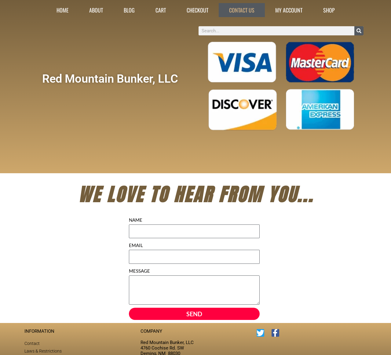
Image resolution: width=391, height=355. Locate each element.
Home (62, 10)
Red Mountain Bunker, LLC (110, 78)
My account (288, 10)
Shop (329, 10)
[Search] (359, 30)
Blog (129, 10)
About (96, 10)
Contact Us (241, 10)
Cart (160, 10)
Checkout (197, 10)
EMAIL (136, 245)
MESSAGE (139, 271)
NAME (135, 220)
